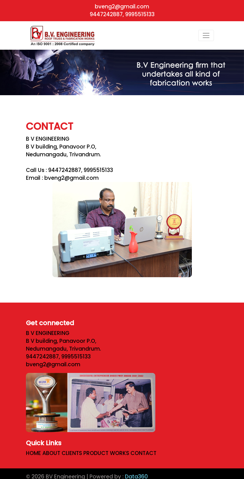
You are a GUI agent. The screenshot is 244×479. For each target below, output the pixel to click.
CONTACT (145, 453)
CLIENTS (73, 453)
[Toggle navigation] (206, 35)
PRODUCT (97, 453)
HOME (34, 453)
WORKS (121, 453)
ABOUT (53, 453)
